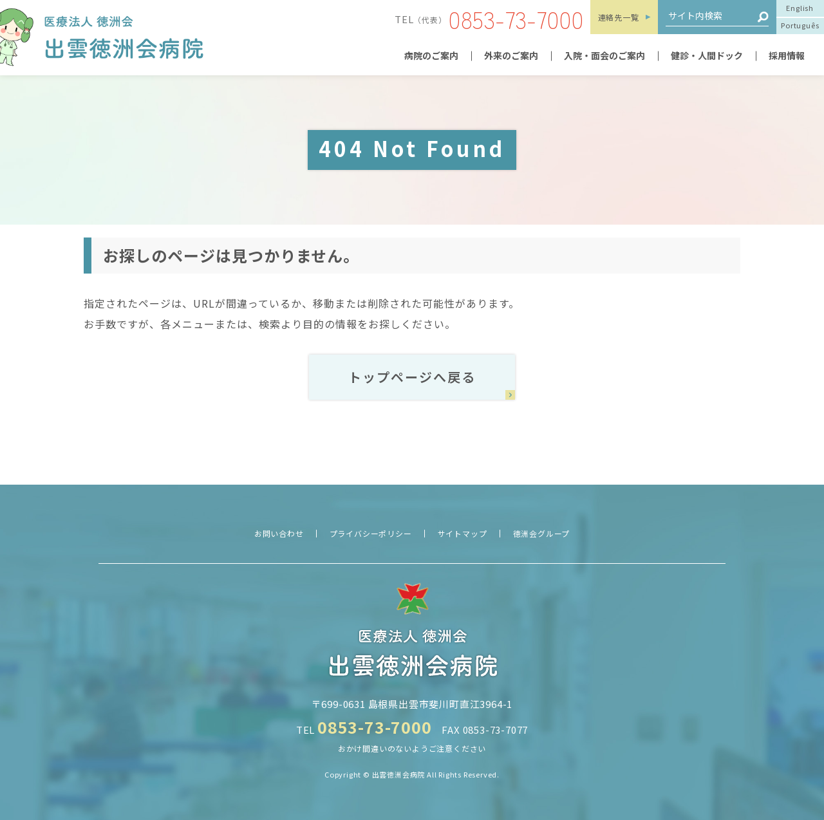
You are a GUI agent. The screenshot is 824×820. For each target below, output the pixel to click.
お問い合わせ (279, 533)
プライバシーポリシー (371, 533)
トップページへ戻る (412, 377)
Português (800, 25)
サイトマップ (462, 533)
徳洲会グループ (541, 533)
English (800, 8)
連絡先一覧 (618, 17)
